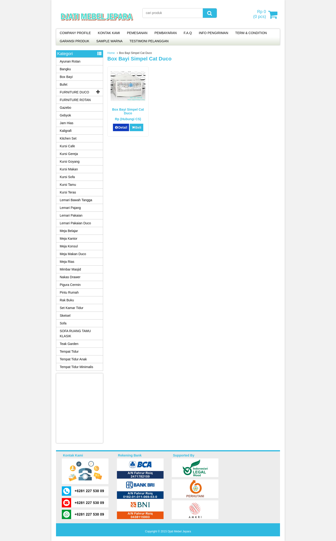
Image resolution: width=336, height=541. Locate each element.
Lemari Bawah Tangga (76, 200)
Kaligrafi (66, 131)
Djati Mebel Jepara (179, 531)
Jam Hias (66, 123)
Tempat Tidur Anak (73, 359)
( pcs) (260, 14)
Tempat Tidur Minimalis (76, 367)
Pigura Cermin (70, 285)
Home (111, 53)
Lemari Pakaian (71, 215)
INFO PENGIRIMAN (213, 33)
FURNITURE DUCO (74, 92)
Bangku (65, 69)
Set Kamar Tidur (71, 308)
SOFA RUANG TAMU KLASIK (75, 333)
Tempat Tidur (69, 351)
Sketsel (65, 315)
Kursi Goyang (70, 161)
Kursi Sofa (67, 177)
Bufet (63, 84)
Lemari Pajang (70, 208)
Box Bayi (66, 77)
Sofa (63, 323)
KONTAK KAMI (109, 33)
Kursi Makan (69, 169)
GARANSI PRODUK (74, 41)
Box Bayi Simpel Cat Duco (128, 111)
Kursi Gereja (69, 154)
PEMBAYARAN (165, 33)
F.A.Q (188, 33)
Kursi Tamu (68, 184)
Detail (121, 127)
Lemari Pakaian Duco (75, 223)
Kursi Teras (68, 192)
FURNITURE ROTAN (75, 100)
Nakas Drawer (70, 277)
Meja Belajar (69, 231)
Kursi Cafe (67, 146)
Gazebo (65, 107)
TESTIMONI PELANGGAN (149, 41)
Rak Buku (67, 300)
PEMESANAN (137, 33)
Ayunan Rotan (70, 61)
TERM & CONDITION (251, 33)
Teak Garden (69, 344)
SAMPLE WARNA (109, 41)
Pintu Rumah (69, 292)
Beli (136, 127)
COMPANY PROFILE (75, 33)
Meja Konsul (69, 246)
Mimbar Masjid (70, 269)
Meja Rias (67, 261)
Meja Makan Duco (73, 254)
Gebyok (65, 115)
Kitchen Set (68, 138)
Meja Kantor (68, 238)
